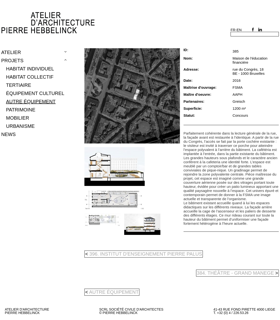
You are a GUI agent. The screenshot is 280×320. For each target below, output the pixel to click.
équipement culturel (35, 93)
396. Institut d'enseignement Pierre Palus (143, 254)
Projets (12, 60)
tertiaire (18, 85)
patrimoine (20, 109)
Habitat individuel (30, 68)
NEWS (8, 134)
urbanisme (20, 126)
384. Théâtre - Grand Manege (237, 273)
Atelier (11, 52)
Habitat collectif (30, 77)
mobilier (17, 118)
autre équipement (31, 101)
